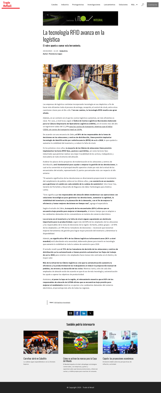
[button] (71, 313)
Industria (65, 4)
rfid (55, 302)
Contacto (152, 5)
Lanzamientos (109, 4)
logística (60, 302)
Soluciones (123, 4)
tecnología (66, 302)
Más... (133, 4)
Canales (54, 4)
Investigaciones (93, 4)
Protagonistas (78, 4)
